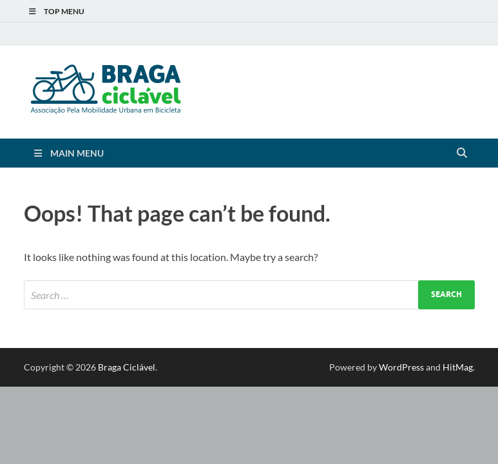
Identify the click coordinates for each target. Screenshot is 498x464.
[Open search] (462, 153)
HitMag (458, 367)
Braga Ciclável (126, 367)
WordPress (401, 367)
